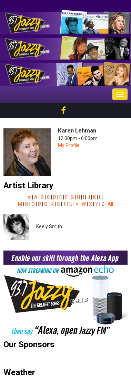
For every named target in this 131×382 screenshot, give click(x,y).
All (110, 204)
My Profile (69, 145)
